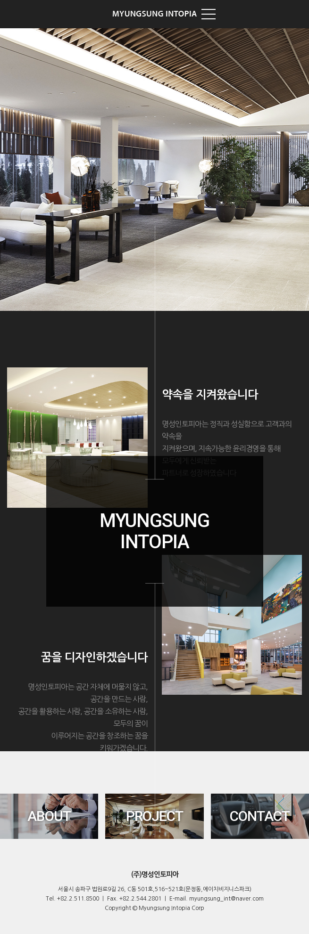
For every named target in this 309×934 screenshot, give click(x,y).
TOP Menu (208, 14)
